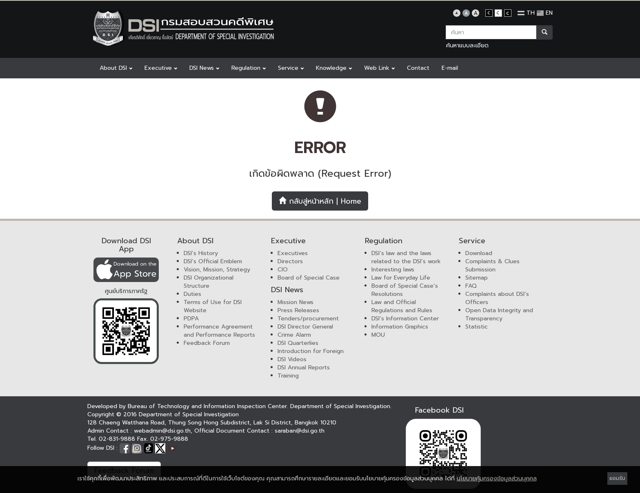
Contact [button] (418, 68)
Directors (290, 261)
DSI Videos (292, 359)
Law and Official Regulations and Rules (401, 306)
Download (478, 253)
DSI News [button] (204, 68)
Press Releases (298, 310)
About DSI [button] (116, 68)
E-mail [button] (450, 68)
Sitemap (476, 277)
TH (526, 13)
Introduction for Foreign (311, 351)
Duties (192, 294)
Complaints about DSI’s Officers (497, 298)
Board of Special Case (309, 277)
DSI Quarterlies (298, 343)
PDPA (191, 318)
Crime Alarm (294, 335)
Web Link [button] (379, 68)
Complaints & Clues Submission (492, 265)
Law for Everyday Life (400, 277)
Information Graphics (399, 326)
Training (288, 375)
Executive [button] (160, 68)
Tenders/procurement (308, 318)
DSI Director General (305, 326)
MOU (378, 335)
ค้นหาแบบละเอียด (467, 45)
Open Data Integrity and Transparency (499, 314)
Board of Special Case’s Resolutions (404, 290)
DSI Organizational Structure (208, 281)
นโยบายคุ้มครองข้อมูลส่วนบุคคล (497, 478)
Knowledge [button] (334, 68)
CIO (283, 269)
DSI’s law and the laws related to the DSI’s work (406, 257)
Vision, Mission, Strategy (217, 269)
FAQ (471, 286)
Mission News (295, 302)
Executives (293, 253)
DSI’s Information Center (405, 318)
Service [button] (291, 68)
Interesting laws (392, 269)
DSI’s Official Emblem (213, 261)
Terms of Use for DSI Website (213, 306)
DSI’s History (201, 253)
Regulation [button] (248, 68)
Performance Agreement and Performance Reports (219, 330)
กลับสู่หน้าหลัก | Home (320, 201)
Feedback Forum (207, 343)
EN (545, 13)
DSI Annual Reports (304, 367)
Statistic (476, 326)
